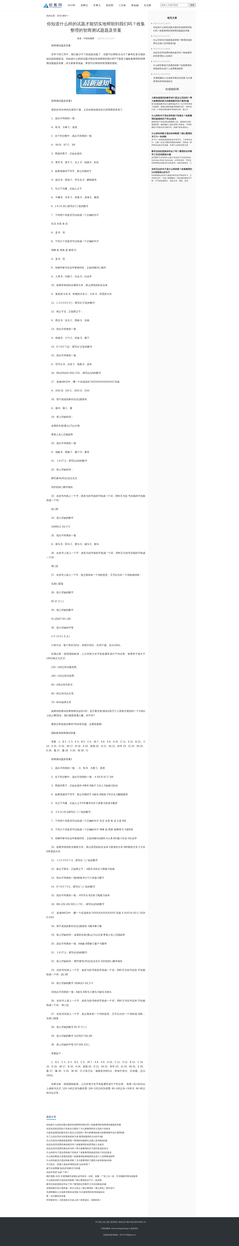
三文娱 (122, 5)
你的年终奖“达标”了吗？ (57, 1172)
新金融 (135, 5)
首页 (59, 15)
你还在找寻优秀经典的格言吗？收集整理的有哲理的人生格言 (75, 1144)
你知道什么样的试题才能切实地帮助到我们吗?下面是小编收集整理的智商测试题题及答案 (98, 1102)
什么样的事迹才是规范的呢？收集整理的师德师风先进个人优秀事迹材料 (80, 1156)
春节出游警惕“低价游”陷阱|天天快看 (63, 1168)
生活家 (147, 5)
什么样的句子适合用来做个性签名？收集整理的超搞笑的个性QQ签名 (79, 1152)
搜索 (192, 5)
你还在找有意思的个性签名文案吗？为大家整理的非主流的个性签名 (78, 1128)
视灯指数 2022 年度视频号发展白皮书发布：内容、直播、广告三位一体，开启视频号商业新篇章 (92, 1176)
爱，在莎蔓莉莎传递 (56, 1196)
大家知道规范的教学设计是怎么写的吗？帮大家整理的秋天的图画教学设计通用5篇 (85, 1132)
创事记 (84, 5)
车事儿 (97, 5)
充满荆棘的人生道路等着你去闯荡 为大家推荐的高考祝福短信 (75, 1192)
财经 (64, 15)
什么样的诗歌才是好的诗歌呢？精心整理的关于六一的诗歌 (74, 1180)
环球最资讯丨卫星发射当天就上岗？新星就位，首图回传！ (74, 1200)
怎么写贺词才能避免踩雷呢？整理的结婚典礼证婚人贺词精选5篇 (76, 1140)
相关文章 (172, 18)
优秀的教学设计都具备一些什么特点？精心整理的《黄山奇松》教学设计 (80, 1188)
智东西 (109, 5)
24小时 (71, 5)
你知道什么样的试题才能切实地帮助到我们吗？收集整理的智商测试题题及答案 (83, 1124)
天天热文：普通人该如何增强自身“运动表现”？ (68, 1164)
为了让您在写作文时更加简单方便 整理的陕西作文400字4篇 (74, 1136)
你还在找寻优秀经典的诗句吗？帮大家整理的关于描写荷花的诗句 (77, 1148)
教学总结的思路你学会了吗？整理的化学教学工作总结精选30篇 (76, 1184)
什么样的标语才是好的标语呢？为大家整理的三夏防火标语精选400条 (79, 1160)
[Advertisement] (95, 1210)
